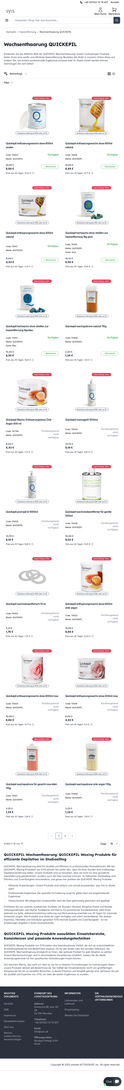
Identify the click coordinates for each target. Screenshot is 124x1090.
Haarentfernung (27, 31)
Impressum (10, 1015)
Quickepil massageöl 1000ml (81, 419)
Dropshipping (72, 1009)
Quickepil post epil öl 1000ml (22, 511)
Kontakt (115, 2)
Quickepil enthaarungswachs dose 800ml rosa (32, 696)
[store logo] (17, 11)
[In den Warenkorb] (50, 167)
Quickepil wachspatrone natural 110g (85, 326)
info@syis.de (41, 1031)
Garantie (8, 1003)
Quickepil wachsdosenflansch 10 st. (26, 603)
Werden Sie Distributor (77, 1015)
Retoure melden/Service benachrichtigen (12, 1036)
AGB (6, 1009)
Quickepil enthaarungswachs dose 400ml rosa (91, 696)
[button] (112, 1081)
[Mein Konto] (100, 11)
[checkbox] (109, 74)
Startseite (11, 31)
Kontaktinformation (14, 1021)
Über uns (9, 1027)
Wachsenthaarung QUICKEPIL (56, 31)
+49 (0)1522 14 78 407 (96, 2)
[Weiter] (72, 836)
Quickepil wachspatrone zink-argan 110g (88, 784)
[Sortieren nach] (18, 74)
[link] (52, 836)
